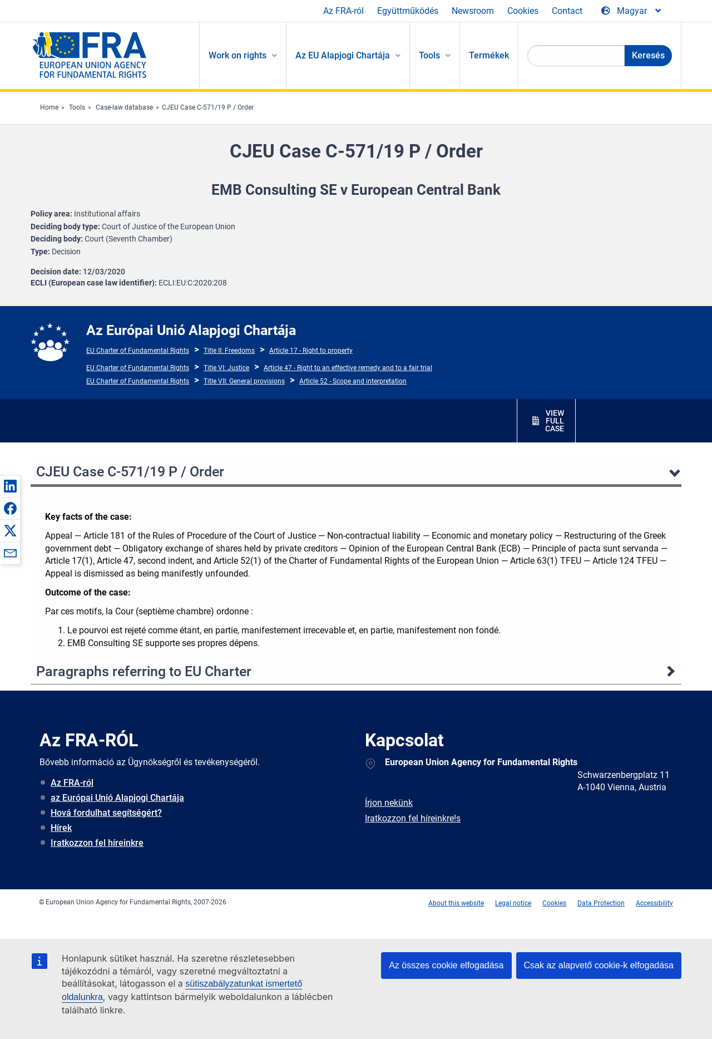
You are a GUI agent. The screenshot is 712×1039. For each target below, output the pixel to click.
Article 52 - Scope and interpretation (353, 381)
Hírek (61, 828)
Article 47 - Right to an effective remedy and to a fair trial (348, 368)
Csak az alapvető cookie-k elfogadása (599, 965)
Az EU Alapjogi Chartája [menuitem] (342, 55)
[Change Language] (632, 11)
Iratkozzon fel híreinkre (97, 843)
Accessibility (654, 903)
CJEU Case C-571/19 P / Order (208, 107)
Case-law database (124, 107)
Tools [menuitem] (429, 55)
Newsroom (473, 11)
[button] (10, 486)
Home (49, 107)
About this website (456, 903)
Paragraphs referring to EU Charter (143, 671)
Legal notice (513, 903)
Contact (567, 11)
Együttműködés (407, 11)
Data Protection (601, 903)
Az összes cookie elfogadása (446, 965)
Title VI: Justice (226, 368)
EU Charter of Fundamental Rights (137, 350)
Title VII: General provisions (244, 381)
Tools (77, 107)
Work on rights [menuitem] (237, 55)
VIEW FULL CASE (554, 420)
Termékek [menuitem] (489, 55)
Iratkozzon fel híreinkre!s (413, 818)
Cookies (522, 11)
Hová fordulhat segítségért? (106, 812)
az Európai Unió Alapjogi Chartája (117, 797)
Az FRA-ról (343, 11)
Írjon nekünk (389, 802)
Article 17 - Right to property (311, 350)
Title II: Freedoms (229, 350)
